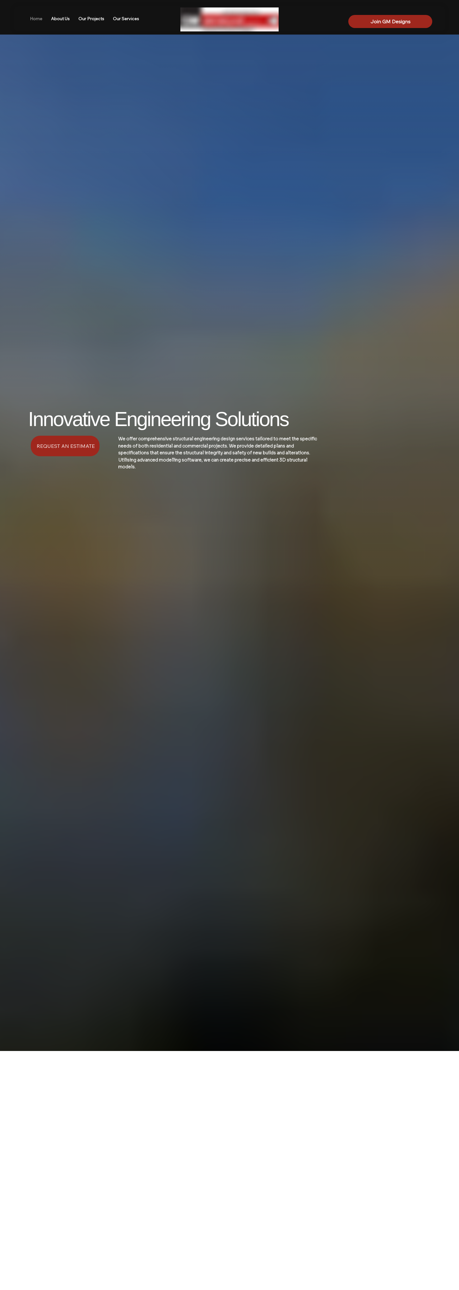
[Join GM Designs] (390, 21)
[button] (126, 18)
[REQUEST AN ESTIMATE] (65, 446)
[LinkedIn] (400, 11)
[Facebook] (390, 11)
